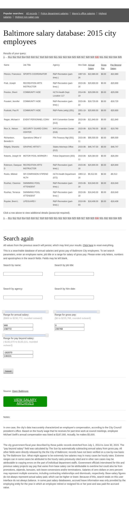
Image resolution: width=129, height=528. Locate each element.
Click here (88, 245)
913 (19, 57)
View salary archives (25, 401)
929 (92, 57)
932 (106, 57)
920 (51, 57)
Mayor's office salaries (83, 13)
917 (37, 57)
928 (88, 57)
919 (46, 57)
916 (33, 57)
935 (120, 57)
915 (28, 57)
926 (78, 57)
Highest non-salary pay (27, 17)
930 (97, 57)
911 (10, 57)
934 (115, 57)
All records (31, 13)
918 (42, 57)
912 (14, 57)
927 (83, 57)
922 (60, 57)
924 (69, 57)
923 (65, 57)
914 (24, 57)
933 (111, 57)
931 (101, 57)
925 (74, 57)
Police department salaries (54, 13)
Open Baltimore (20, 391)
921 (56, 57)
